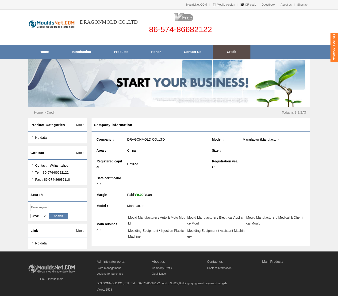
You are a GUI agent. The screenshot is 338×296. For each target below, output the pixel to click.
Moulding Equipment (143, 230)
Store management (109, 268)
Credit (50, 112)
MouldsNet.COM (196, 4)
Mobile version (223, 4)
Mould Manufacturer (142, 217)
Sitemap (302, 4)
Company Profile (162, 268)
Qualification (159, 273)
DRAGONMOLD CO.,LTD (113, 283)
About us (286, 4)
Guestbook (268, 4)
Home (38, 112)
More (80, 125)
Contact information (219, 268)
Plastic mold (55, 279)
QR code (248, 4)
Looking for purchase (110, 273)
